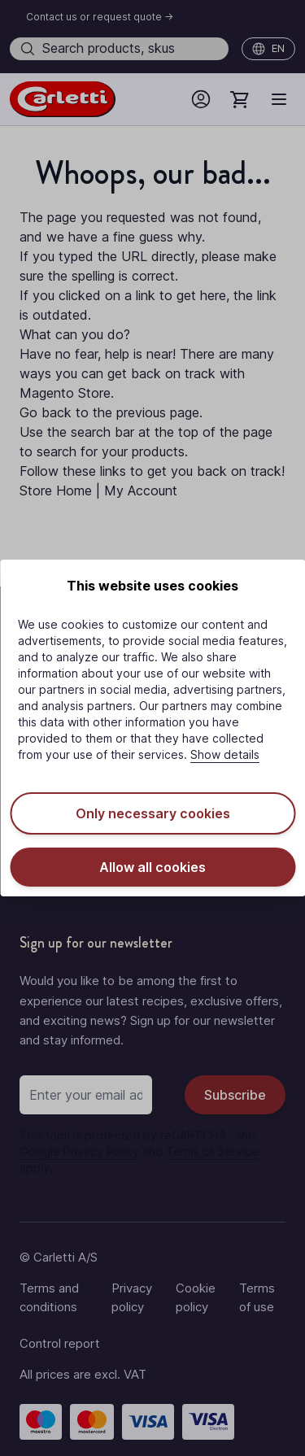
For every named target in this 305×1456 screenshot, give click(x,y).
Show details (224, 754)
